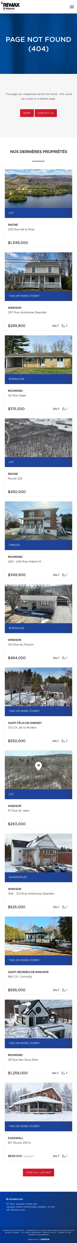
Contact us (46, 113)
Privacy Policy (50, 1232)
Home (27, 113)
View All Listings (38, 1173)
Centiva (44, 1239)
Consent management (38, 1235)
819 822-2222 (18, 1210)
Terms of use (64, 1232)
